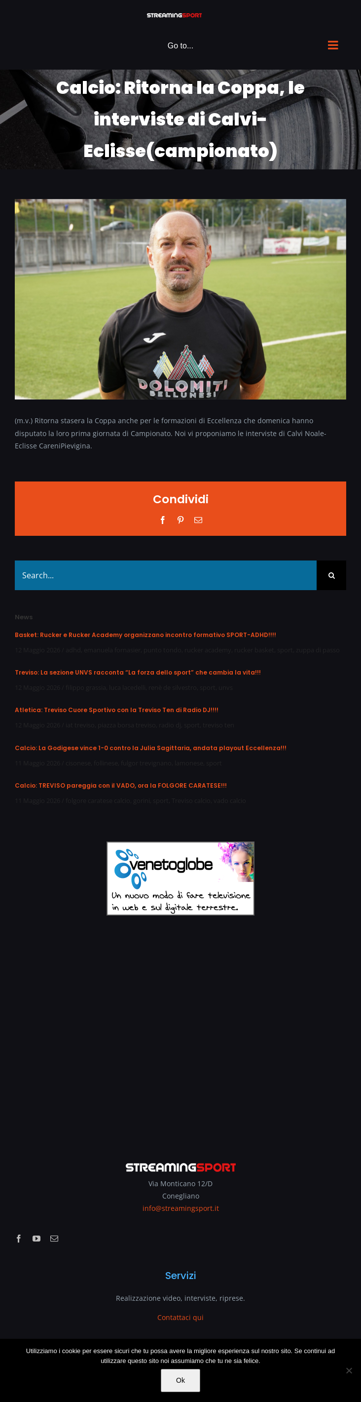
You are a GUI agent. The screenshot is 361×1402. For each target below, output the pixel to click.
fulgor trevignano (146, 763)
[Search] (331, 575)
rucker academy (207, 649)
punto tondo (162, 649)
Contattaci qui (180, 1317)
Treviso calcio (191, 800)
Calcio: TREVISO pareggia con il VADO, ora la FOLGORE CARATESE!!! (121, 785)
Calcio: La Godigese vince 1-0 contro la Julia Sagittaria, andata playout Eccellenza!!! (151, 748)
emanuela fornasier (112, 649)
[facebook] (19, 1238)
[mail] (54, 1238)
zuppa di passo (318, 649)
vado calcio (230, 800)
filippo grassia (86, 687)
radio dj (170, 725)
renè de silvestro (172, 687)
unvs (225, 687)
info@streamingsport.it (181, 1208)
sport (285, 649)
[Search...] (166, 575)
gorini (141, 800)
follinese (106, 763)
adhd (73, 649)
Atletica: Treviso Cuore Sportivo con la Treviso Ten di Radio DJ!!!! (116, 710)
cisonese (78, 763)
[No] (349, 1370)
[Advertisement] (180, 1031)
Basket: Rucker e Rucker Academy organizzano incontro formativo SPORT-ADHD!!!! (145, 635)
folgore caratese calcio (98, 800)
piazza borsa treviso (127, 725)
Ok (180, 1380)
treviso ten (218, 725)
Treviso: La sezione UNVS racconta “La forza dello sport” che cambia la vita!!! (138, 672)
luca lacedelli (127, 687)
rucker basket (254, 649)
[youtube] (36, 1238)
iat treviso (80, 725)
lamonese (189, 763)
